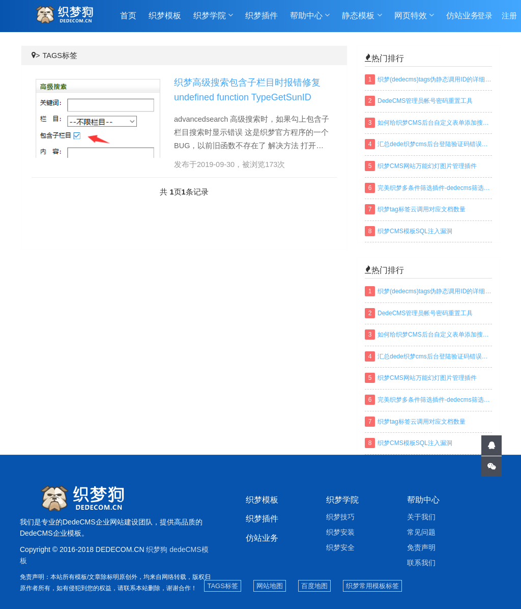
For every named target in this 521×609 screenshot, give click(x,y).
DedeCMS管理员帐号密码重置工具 (425, 100)
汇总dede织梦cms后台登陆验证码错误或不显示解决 (435, 144)
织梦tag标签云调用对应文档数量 (422, 209)
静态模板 (362, 15)
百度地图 (314, 586)
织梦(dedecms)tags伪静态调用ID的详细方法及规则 (435, 79)
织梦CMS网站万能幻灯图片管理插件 (427, 166)
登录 (485, 16)
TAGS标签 (59, 55)
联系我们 (421, 563)
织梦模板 (165, 16)
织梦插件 (261, 16)
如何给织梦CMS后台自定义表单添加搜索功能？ (435, 122)
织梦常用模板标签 (372, 586)
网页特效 (414, 15)
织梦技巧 (340, 517)
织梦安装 (340, 532)
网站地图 (269, 586)
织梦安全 (340, 547)
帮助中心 (310, 15)
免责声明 (421, 547)
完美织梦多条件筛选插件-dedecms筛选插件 (435, 187)
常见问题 (421, 532)
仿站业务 (462, 16)
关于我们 (421, 517)
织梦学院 (213, 15)
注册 (509, 16)
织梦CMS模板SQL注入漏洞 (415, 231)
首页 (128, 16)
